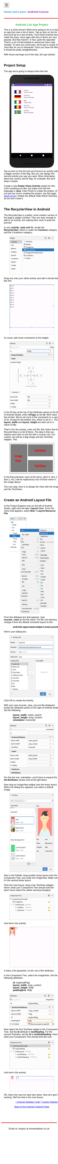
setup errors (10, 196)
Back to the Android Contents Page (31, 1107)
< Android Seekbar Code (28, 1102)
